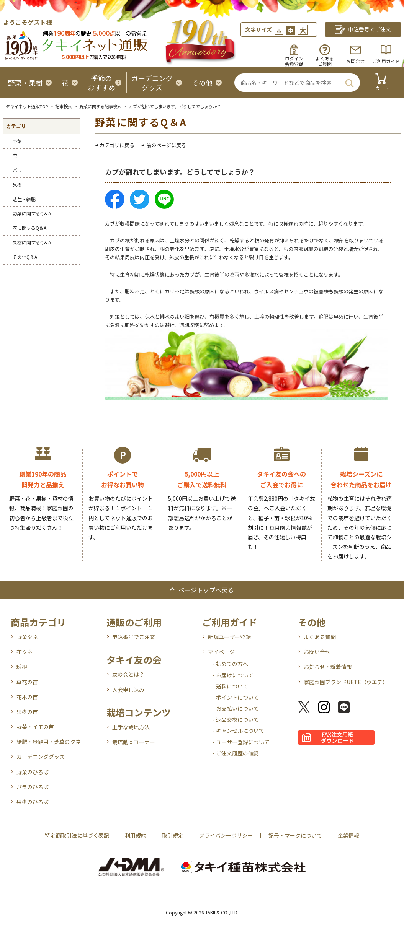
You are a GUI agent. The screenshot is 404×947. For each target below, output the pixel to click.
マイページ (221, 652)
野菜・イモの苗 (35, 727)
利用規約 (135, 835)
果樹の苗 (27, 712)
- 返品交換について (236, 719)
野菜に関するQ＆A (32, 213)
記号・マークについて (295, 835)
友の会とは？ (128, 674)
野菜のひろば (32, 772)
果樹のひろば (32, 801)
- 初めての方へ (230, 663)
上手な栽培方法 (131, 727)
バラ (17, 170)
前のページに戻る (166, 145)
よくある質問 (320, 637)
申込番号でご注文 (133, 637)
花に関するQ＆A (29, 228)
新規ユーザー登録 (229, 637)
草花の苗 (27, 682)
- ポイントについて (236, 697)
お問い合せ (317, 652)
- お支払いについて (236, 708)
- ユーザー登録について (241, 742)
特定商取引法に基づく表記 (77, 835)
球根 (21, 666)
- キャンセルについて (238, 730)
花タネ (24, 652)
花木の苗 (27, 697)
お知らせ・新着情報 (328, 666)
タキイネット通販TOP (27, 106)
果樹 (17, 184)
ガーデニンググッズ (40, 756)
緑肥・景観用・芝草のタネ (48, 741)
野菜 (17, 141)
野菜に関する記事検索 (100, 106)
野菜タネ (27, 637)
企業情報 (348, 835)
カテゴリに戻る (117, 145)
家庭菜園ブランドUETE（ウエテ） (346, 682)
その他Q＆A (25, 257)
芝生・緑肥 (24, 199)
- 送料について (230, 686)
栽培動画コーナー (133, 742)
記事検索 (63, 106)
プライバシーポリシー (226, 835)
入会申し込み (128, 689)
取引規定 (172, 835)
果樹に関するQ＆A (32, 242)
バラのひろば (32, 787)
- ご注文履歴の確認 (236, 753)
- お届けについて (233, 675)
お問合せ (355, 61)
